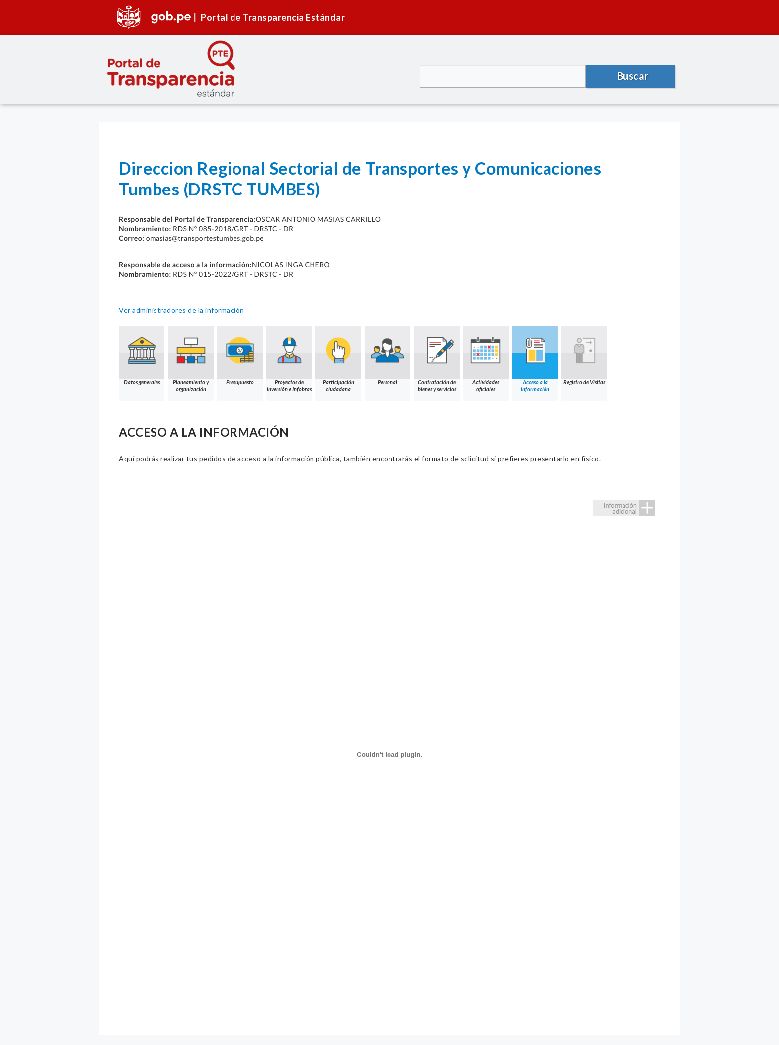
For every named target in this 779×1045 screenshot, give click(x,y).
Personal (387, 355)
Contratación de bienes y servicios (437, 359)
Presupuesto (240, 355)
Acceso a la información (535, 359)
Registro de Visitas (584, 355)
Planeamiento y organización (191, 359)
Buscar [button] (633, 76)
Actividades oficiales (486, 359)
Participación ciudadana (338, 359)
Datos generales (141, 355)
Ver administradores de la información (181, 310)
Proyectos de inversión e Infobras (289, 359)
